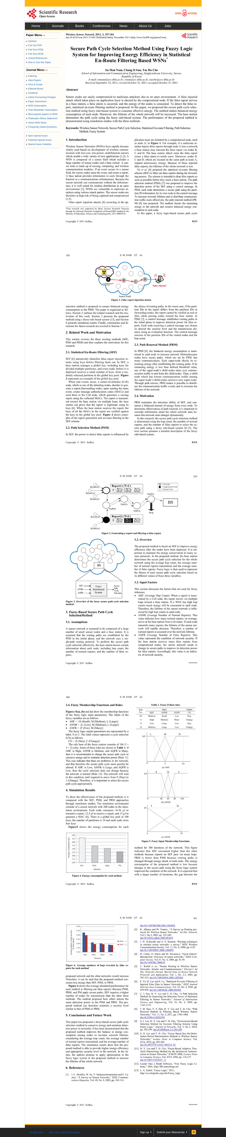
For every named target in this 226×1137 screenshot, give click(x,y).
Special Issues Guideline (38, 144)
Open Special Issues (36, 136)
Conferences (102, 26)
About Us (145, 26)
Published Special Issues (39, 140)
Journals (58, 26)
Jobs (167, 26)
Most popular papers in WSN (41, 114)
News (123, 26)
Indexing (31, 76)
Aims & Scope (34, 84)
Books (79, 26)
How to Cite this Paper (38, 62)
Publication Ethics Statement (41, 118)
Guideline (32, 93)
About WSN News (36, 122)
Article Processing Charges (41, 97)
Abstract (31, 41)
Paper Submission (36, 101)
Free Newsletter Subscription (42, 110)
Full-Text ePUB (34, 54)
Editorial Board (34, 88)
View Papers (33, 80)
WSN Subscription (36, 105)
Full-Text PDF (34, 45)
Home (36, 26)
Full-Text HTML (35, 49)
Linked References (36, 58)
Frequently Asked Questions (41, 127)
